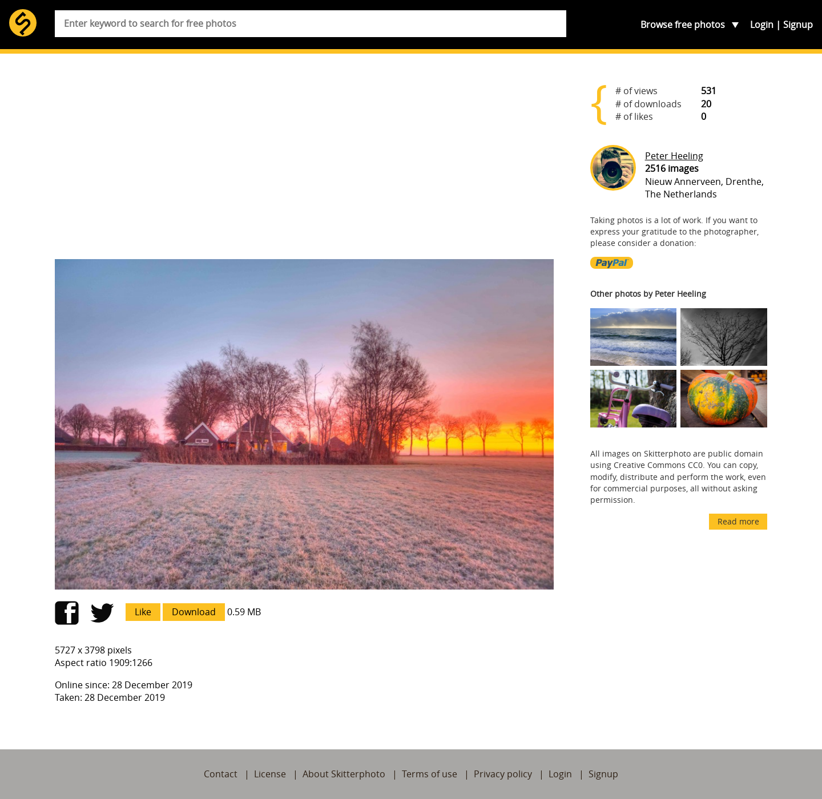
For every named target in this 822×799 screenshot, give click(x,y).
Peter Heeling (674, 156)
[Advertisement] (304, 161)
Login (761, 24)
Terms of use (429, 774)
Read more (738, 521)
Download (194, 612)
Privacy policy (503, 774)
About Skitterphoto (344, 774)
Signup (798, 24)
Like (143, 612)
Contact (220, 774)
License (270, 774)
